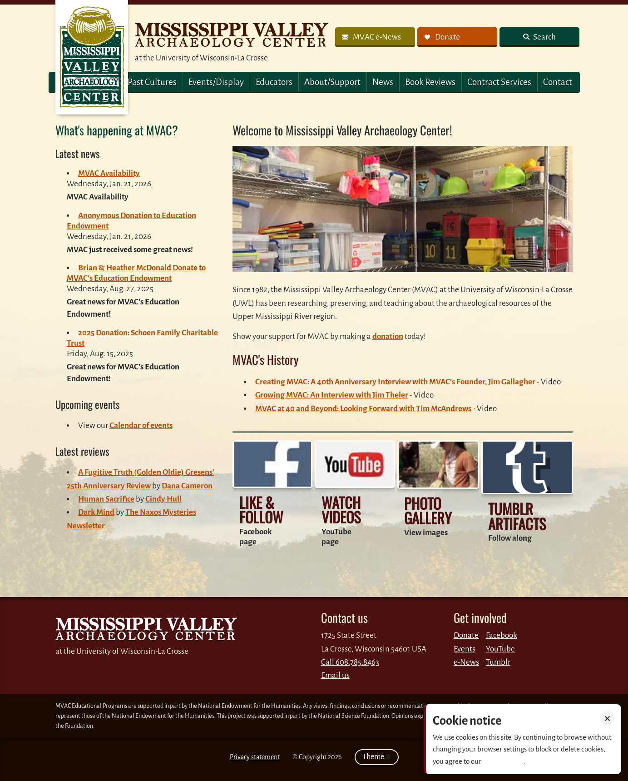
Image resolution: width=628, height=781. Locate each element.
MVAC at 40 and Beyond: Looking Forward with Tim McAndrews (363, 408)
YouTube (500, 649)
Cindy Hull (163, 499)
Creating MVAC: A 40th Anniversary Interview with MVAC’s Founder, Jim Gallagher (395, 382)
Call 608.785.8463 (350, 662)
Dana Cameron (187, 486)
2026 (335, 757)
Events (464, 649)
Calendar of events (141, 425)
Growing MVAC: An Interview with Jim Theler (331, 395)
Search (544, 37)
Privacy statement (255, 757)
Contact (557, 82)
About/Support (332, 82)
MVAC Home (91, 57)
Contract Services (499, 82)
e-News (466, 662)
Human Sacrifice (106, 499)
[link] (375, 37)
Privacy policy (503, 761)
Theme (376, 757)
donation (387, 336)
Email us (335, 675)
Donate (466, 635)
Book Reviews (430, 82)
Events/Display (216, 82)
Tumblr (498, 662)
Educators (274, 82)
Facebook (501, 635)
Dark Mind (96, 512)
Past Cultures (152, 82)
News (382, 82)
